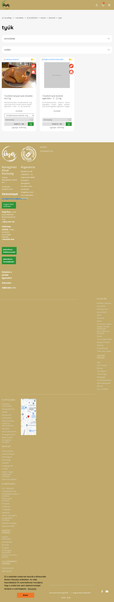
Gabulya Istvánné (12, 59)
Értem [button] (25, 595)
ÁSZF (68, 598)
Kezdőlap (7, 18)
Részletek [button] (32, 589)
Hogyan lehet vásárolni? (8, 205)
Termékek (19, 18)
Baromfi (52, 18)
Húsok (43, 18)
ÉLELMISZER (32, 18)
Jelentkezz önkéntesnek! (9, 250)
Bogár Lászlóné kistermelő (53, 59)
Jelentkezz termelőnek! (8, 260)
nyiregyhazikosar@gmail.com (14, 199)
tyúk (60, 18)
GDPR (63, 598)
